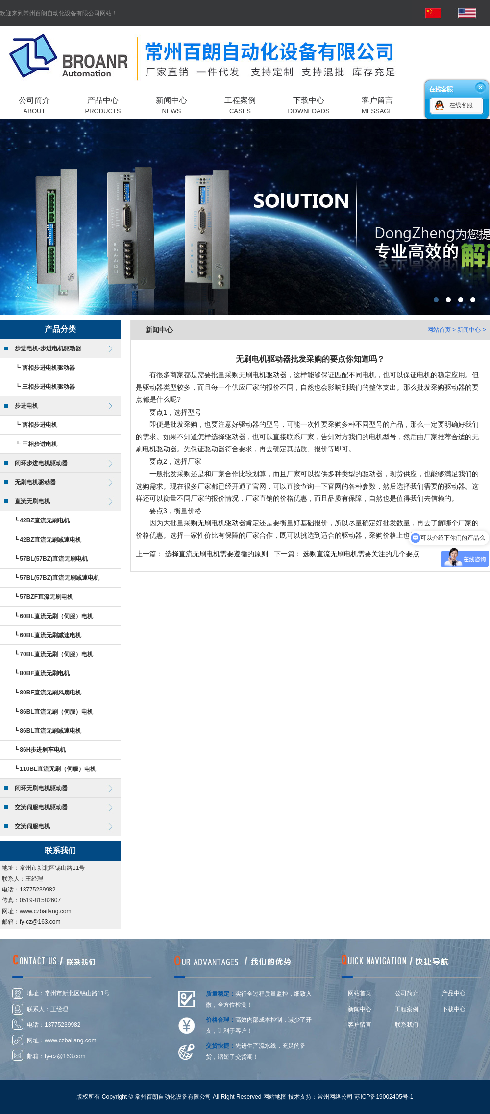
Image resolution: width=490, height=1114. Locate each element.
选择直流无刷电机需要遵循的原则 (216, 554)
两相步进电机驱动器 (48, 367)
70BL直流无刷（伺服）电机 (56, 654)
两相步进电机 (39, 424)
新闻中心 (359, 1009)
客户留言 (359, 1024)
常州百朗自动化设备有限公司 (245, 217)
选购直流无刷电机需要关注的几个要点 (361, 554)
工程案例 (406, 1009)
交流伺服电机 (32, 826)
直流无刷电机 (32, 501)
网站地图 (275, 1096)
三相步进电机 (39, 444)
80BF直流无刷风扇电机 (50, 692)
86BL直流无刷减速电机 (50, 730)
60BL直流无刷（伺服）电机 (56, 616)
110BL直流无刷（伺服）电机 (58, 769)
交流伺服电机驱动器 (41, 807)
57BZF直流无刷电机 (46, 597)
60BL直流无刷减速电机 (50, 635)
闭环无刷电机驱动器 (41, 788)
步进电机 (26, 405)
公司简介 (406, 993)
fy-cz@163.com (40, 921)
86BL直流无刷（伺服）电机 (56, 711)
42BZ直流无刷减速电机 (50, 539)
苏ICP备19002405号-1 (383, 1096)
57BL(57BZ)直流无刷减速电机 (59, 577)
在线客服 (461, 105)
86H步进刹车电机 (43, 749)
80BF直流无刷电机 (44, 673)
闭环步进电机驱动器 (41, 463)
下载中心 (454, 1009)
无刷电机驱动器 (35, 482)
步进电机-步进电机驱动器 (48, 348)
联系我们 (406, 1024)
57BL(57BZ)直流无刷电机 (54, 558)
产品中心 (454, 993)
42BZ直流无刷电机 (44, 520)
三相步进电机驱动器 (48, 386)
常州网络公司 (335, 1096)
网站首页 (439, 329)
